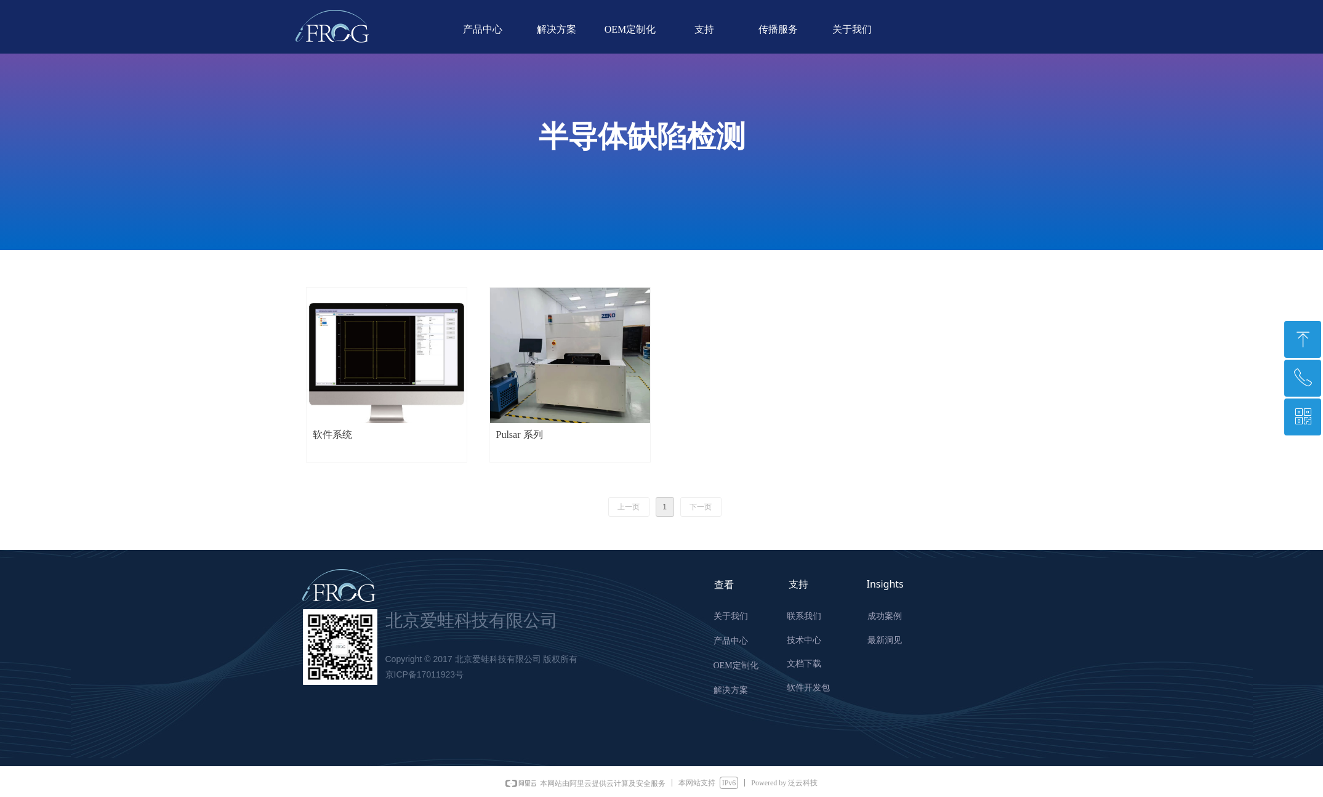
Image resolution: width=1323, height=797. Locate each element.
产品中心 (482, 29)
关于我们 (852, 29)
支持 (704, 29)
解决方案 (556, 29)
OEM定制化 (630, 29)
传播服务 (778, 29)
